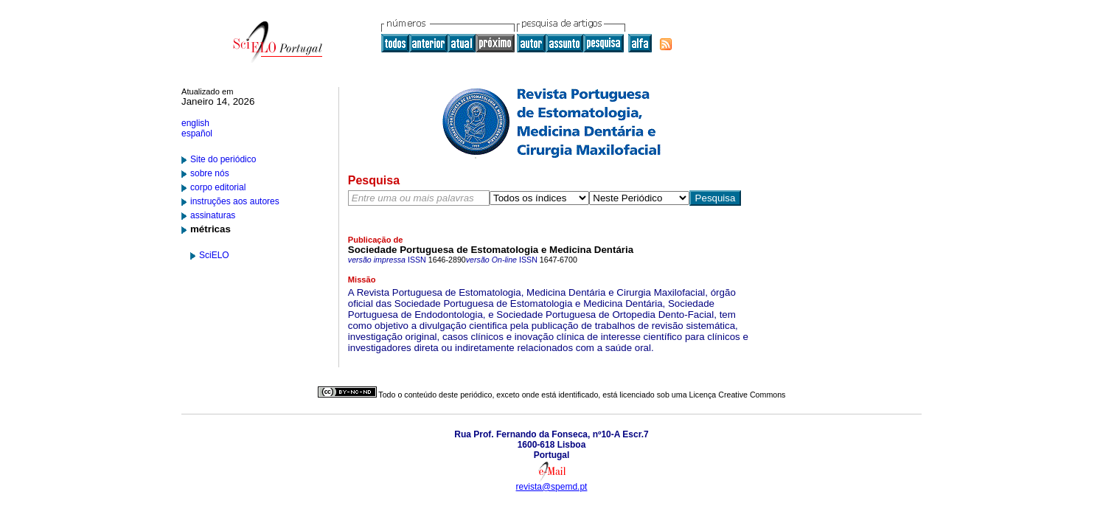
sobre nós (209, 173)
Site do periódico (223, 159)
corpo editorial (218, 187)
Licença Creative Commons (737, 394)
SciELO (214, 255)
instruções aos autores (234, 201)
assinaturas (212, 215)
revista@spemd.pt (552, 487)
